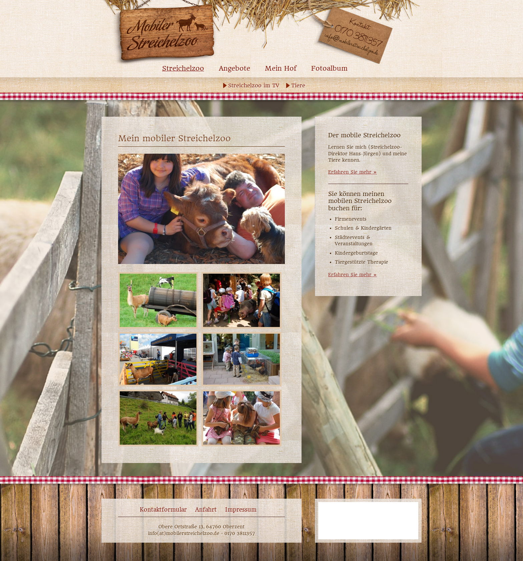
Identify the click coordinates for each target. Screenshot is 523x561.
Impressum (240, 509)
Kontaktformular (163, 509)
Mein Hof (281, 68)
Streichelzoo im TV (253, 85)
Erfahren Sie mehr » (352, 172)
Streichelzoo (183, 68)
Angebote (234, 68)
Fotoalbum (329, 68)
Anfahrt (206, 509)
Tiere (298, 85)
